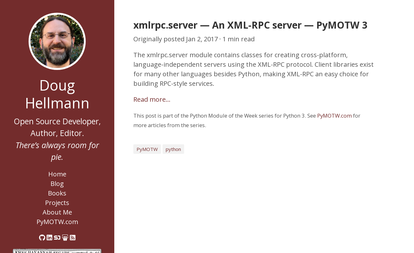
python (173, 149)
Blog (57, 183)
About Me (57, 212)
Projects (57, 202)
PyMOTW (147, 149)
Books (57, 193)
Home (57, 174)
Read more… (151, 99)
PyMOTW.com (57, 221)
